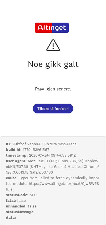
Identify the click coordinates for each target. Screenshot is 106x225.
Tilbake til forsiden (53, 108)
